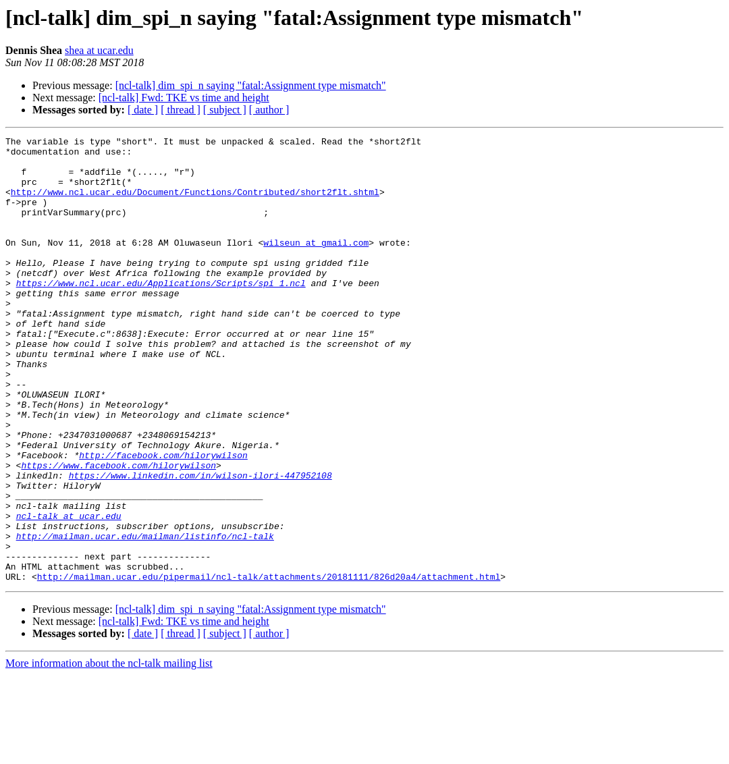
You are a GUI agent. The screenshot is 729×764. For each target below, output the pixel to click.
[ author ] (269, 109)
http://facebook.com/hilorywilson (163, 520)
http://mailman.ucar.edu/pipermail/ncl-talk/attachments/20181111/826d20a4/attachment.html (268, 665)
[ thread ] (180, 109)
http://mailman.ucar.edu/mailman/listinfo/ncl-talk (145, 617)
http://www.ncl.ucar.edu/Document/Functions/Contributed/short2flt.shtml (195, 204)
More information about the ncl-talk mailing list (109, 752)
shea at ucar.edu (99, 50)
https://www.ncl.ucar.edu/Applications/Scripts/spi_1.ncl (161, 313)
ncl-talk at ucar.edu (69, 592)
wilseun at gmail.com (316, 264)
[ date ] (143, 109)
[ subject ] (224, 109)
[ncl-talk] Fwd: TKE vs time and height (184, 97)
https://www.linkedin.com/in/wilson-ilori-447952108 (200, 544)
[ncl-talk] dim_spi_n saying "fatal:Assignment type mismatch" (250, 85)
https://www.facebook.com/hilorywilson (118, 532)
